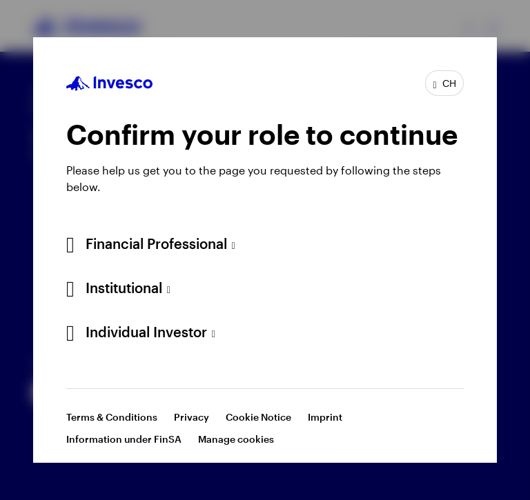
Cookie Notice (258, 417)
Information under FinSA (123, 439)
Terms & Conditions (111, 417)
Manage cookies (236, 439)
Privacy (191, 417)
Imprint (325, 417)
